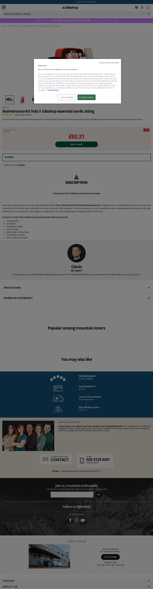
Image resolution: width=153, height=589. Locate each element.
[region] (77, 81)
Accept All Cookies (86, 97)
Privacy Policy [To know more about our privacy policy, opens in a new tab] (53, 90)
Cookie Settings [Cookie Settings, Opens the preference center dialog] (67, 97)
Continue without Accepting (109, 62)
